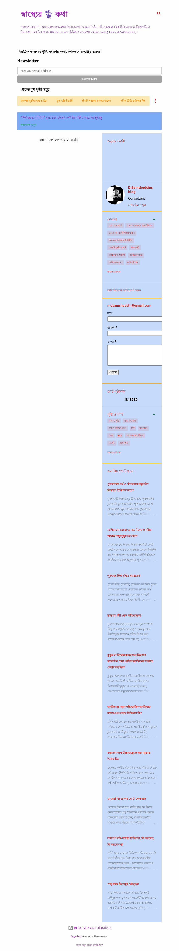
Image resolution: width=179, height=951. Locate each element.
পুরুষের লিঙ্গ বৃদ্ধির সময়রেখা (124, 576)
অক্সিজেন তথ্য (115, 262)
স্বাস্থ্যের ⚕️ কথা (44, 14)
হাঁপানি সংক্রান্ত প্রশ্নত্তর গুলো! (96, 100)
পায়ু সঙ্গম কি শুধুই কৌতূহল (123, 884)
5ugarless (76, 936)
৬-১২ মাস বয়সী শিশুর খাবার (122, 233)
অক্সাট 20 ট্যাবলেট (117, 247)
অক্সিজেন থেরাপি (117, 255)
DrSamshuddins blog (140, 190)
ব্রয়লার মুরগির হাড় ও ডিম (34, 100)
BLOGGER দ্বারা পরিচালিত (89, 928)
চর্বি (132, 428)
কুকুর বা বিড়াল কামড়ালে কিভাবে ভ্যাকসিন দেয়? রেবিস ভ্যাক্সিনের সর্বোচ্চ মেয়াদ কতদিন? (130, 661)
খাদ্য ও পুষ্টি (114, 421)
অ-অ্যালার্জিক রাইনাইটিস (121, 240)
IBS (120, 435)
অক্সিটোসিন (132, 262)
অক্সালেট (135, 247)
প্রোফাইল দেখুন (137, 205)
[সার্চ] (159, 13)
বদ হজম (143, 428)
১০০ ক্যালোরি (115, 225)
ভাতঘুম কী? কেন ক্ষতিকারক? (124, 615)
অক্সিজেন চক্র (136, 255)
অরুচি (112, 443)
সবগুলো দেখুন (28, 125)
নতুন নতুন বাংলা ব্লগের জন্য (89, 945)
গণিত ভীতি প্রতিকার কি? (132, 100)
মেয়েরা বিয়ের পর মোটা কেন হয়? (126, 798)
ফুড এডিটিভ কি (65, 100)
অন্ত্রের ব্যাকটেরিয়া (135, 435)
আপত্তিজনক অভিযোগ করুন (124, 290)
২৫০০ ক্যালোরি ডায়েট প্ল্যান (139, 225)
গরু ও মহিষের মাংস (117, 428)
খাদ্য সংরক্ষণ (130, 421)
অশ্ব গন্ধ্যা (124, 443)
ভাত (111, 435)
